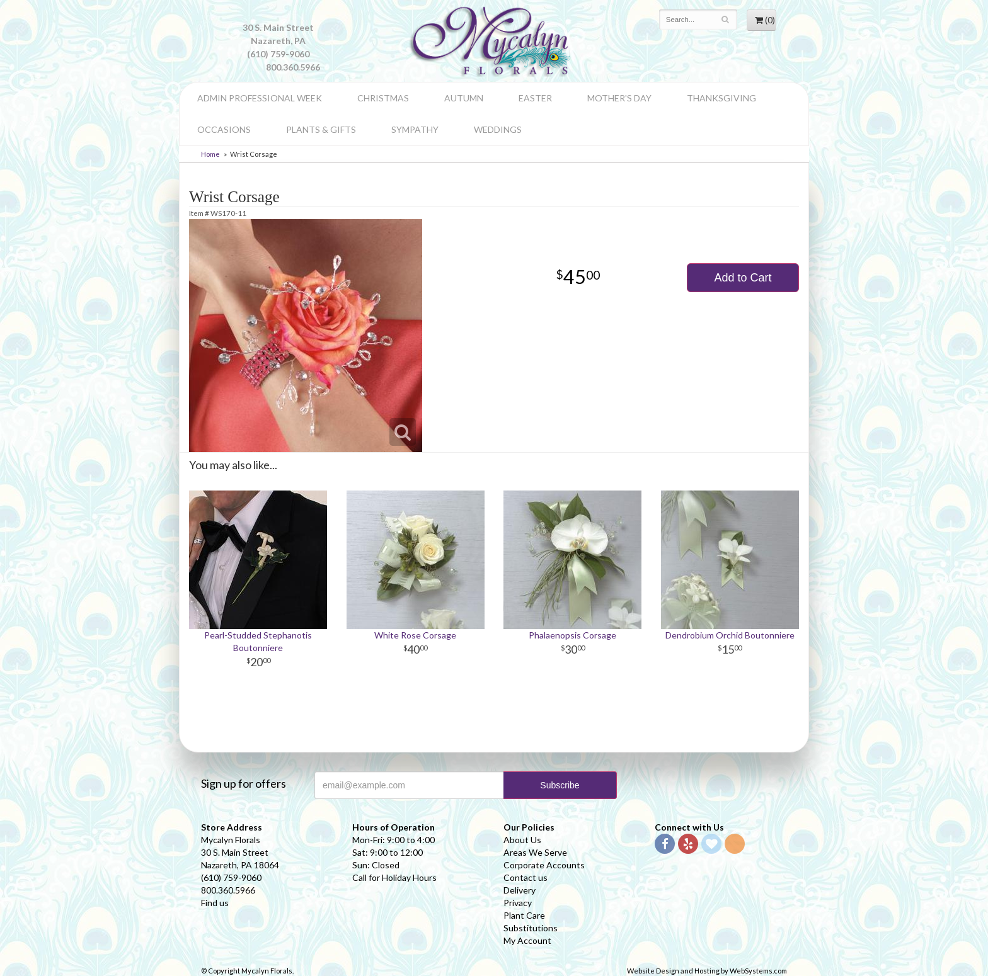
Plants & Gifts (321, 129)
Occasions (224, 129)
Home (210, 154)
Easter (535, 98)
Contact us (525, 877)
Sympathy (415, 129)
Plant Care (524, 915)
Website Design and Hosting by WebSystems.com (707, 971)
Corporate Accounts (544, 865)
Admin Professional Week (259, 98)
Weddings (498, 129)
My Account (527, 940)
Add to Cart (742, 277)
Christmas (383, 98)
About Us (522, 839)
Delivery (519, 890)
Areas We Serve (535, 852)
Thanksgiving (721, 98)
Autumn (463, 98)
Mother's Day (619, 98)
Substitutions (530, 927)
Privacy (517, 902)
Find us (215, 902)
